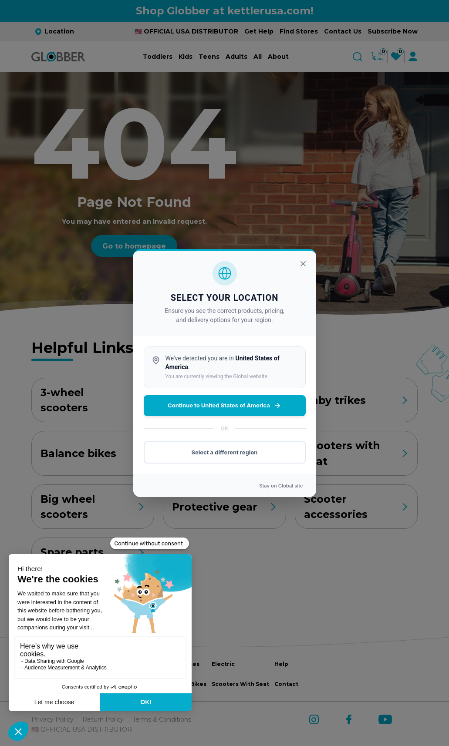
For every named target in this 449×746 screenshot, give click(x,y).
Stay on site (281, 486)
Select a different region (225, 452)
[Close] (303, 264)
